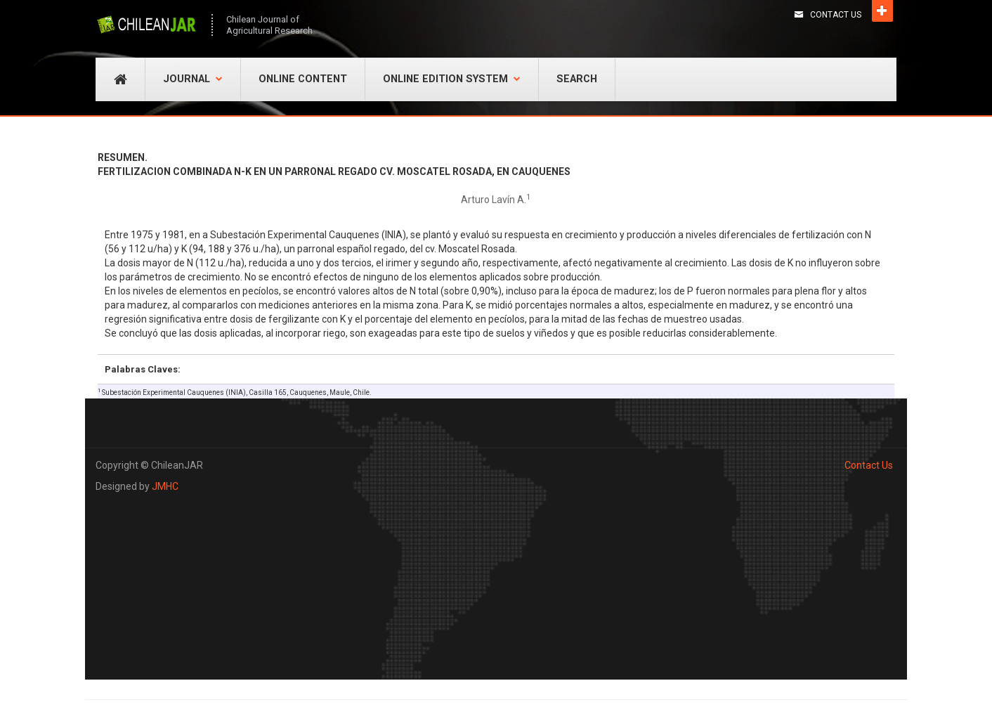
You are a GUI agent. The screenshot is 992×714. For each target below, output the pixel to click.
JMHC (165, 486)
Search (576, 79)
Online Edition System (452, 79)
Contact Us (835, 15)
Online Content (303, 79)
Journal (193, 79)
